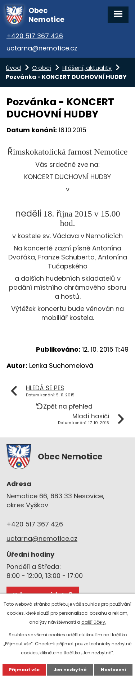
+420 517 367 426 (34, 35)
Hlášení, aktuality (87, 68)
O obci (41, 68)
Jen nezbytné (70, 670)
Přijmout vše (24, 670)
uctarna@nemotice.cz (41, 48)
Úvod (13, 68)
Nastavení (113, 670)
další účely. (93, 622)
